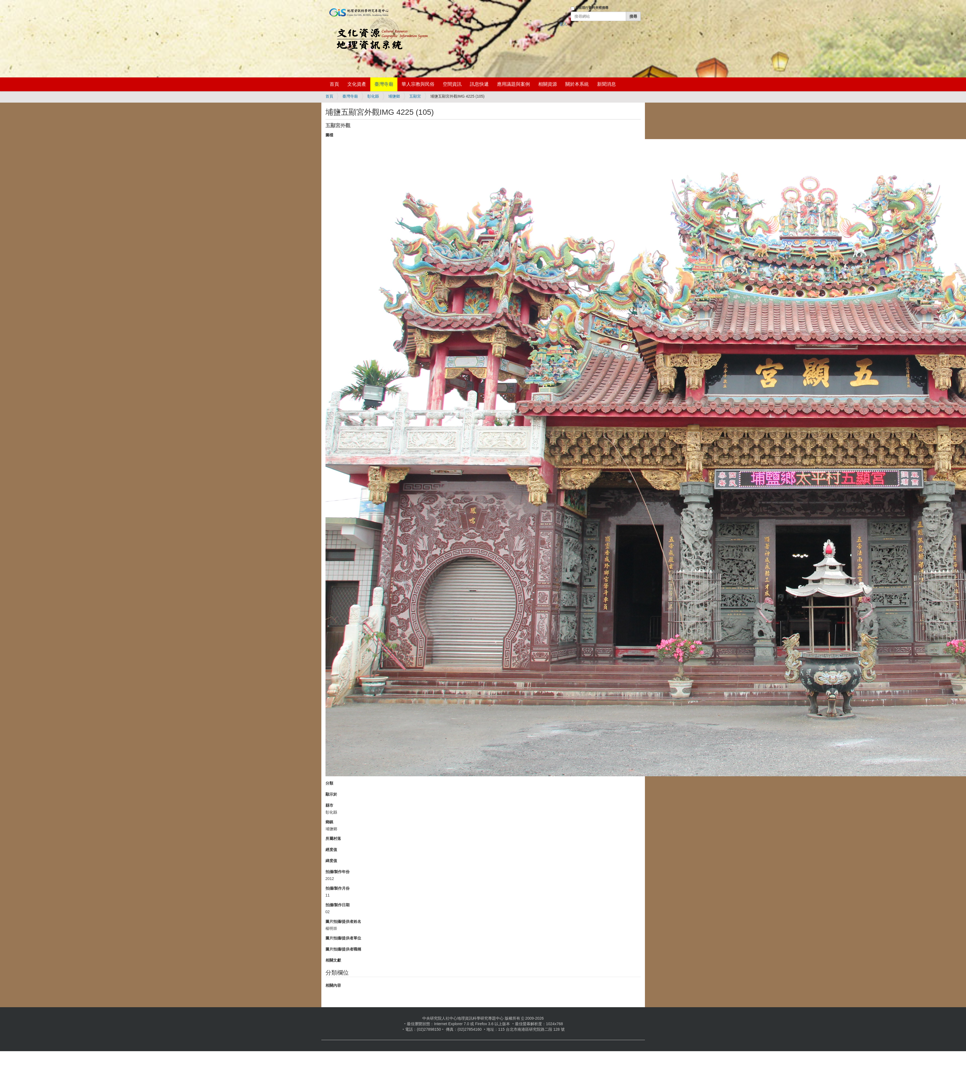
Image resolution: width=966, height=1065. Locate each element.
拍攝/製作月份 (338, 888)
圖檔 (329, 135)
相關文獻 (333, 960)
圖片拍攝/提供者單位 (343, 938)
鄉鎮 (329, 822)
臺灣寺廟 (383, 84)
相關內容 (333, 985)
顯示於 (331, 794)
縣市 (329, 805)
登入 (563, 24)
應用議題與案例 (513, 84)
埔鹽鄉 (394, 96)
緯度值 (331, 860)
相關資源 (547, 84)
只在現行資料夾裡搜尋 (591, 8)
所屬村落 (333, 838)
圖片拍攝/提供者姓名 (343, 921)
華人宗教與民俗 (418, 84)
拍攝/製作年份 (338, 871)
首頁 (334, 84)
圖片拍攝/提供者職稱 (343, 949)
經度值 (331, 849)
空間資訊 (452, 84)
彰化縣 (373, 96)
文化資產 (356, 84)
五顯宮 (415, 96)
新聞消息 (606, 84)
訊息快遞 (479, 84)
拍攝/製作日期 (338, 905)
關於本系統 (577, 84)
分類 (329, 783)
